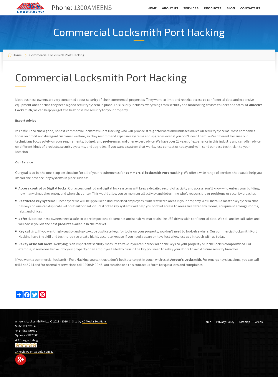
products (64, 224)
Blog (231, 8)
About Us (170, 8)
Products (212, 8)
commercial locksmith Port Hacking (93, 131)
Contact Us (250, 8)
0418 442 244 (24, 264)
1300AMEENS (92, 7)
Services (191, 8)
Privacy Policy (225, 322)
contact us (142, 264)
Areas (259, 322)
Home (152, 8)
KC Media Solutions (94, 321)
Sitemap (244, 322)
